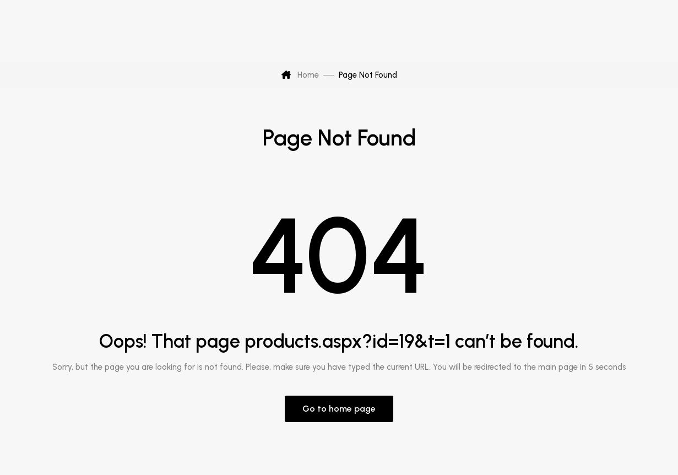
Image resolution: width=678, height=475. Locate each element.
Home (300, 75)
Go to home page (339, 408)
